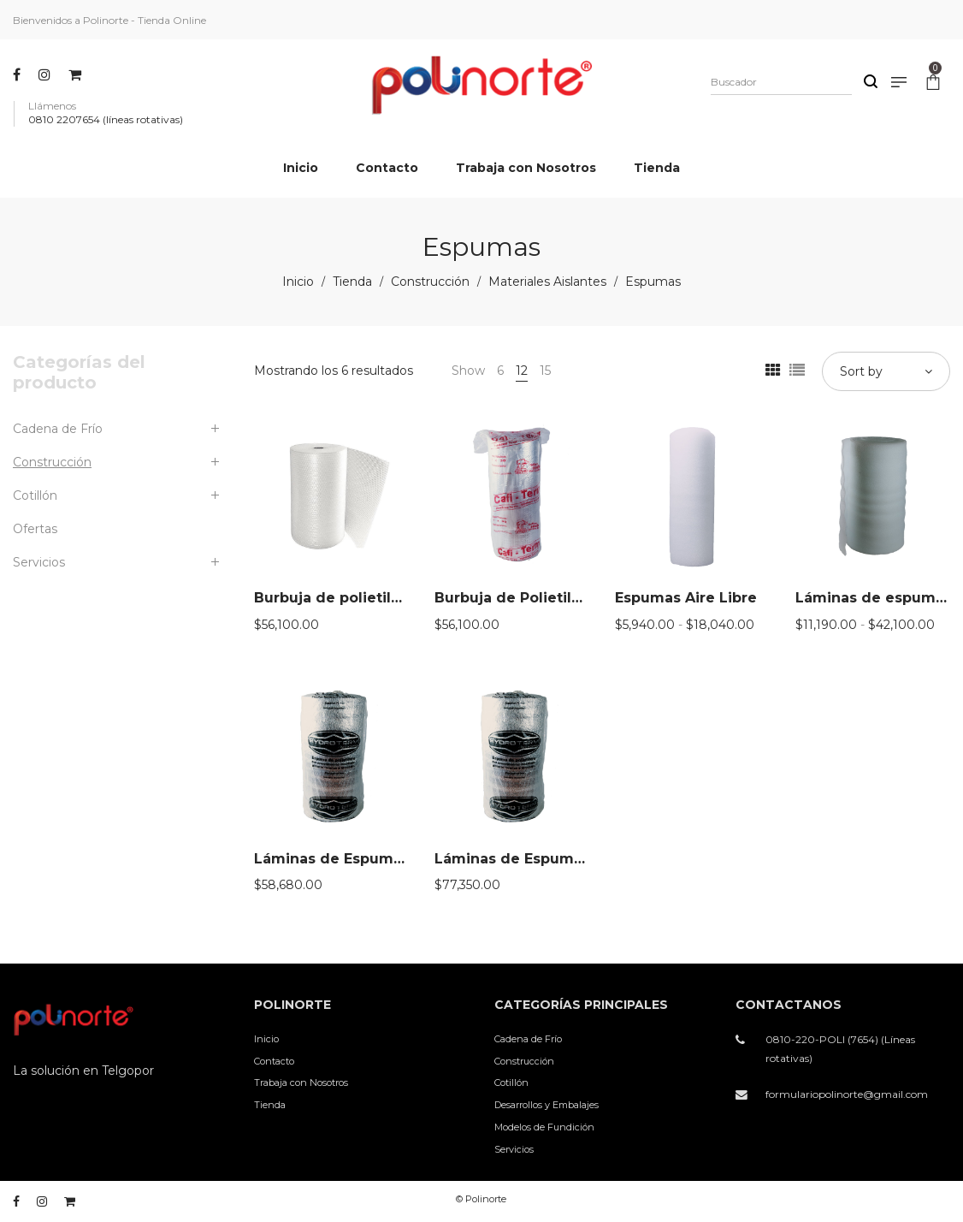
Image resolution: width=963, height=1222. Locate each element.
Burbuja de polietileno (336, 598)
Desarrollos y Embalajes (546, 1105)
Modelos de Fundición (544, 1127)
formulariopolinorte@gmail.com (846, 1094)
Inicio (298, 281)
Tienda (352, 281)
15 (545, 370)
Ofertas (35, 529)
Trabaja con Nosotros (301, 1083)
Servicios (39, 562)
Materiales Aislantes (547, 281)
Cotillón (35, 495)
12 (522, 370)
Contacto (274, 1061)
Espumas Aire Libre (686, 598)
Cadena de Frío (58, 428)
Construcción (430, 281)
